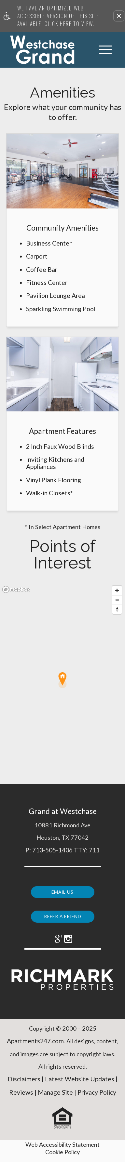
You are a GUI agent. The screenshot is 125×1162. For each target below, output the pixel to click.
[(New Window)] (54, 939)
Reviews (21, 1098)
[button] (119, 16)
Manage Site (55, 1098)
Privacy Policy (96, 1098)
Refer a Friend (62, 914)
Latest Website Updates (79, 1084)
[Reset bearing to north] (117, 609)
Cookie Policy (62, 1157)
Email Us (62, 890)
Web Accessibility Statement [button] (62, 1149)
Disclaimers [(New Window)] (23, 1084)
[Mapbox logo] (16, 589)
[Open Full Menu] (105, 50)
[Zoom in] (117, 590)
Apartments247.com (35, 1046)
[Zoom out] (117, 600)
